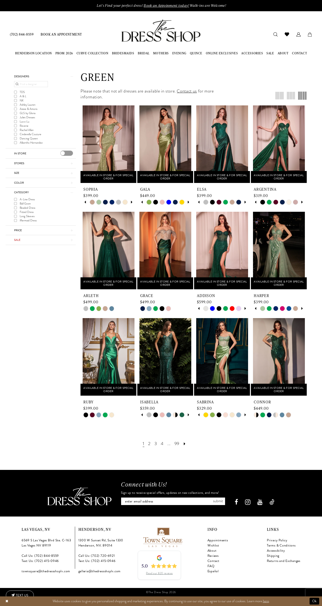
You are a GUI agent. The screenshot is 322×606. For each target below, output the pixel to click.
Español (213, 571)
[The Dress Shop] (79, 496)
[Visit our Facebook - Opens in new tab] (236, 502)
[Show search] (275, 34)
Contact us (187, 91)
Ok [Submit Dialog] (314, 601)
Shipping (273, 555)
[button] (298, 34)
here (266, 601)
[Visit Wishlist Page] (287, 34)
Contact (213, 560)
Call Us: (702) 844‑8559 (40, 555)
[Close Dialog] (7, 601)
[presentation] (66, 153)
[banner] (161, 31)
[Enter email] (173, 501)
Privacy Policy (277, 540)
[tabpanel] (92, 202)
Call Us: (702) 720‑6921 (96, 555)
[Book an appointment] (61, 34)
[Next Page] (185, 443)
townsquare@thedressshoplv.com (46, 571)
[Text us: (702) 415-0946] (20, 595)
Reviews (213, 555)
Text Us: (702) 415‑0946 (40, 560)
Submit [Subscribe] (218, 501)
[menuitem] (21, 34)
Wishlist (213, 545)
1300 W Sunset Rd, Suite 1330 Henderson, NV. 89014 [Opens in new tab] (100, 543)
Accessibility (276, 550)
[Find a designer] (31, 84)
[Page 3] (155, 443)
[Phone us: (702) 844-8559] (21, 34)
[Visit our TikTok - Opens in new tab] (272, 502)
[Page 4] (162, 443)
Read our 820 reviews (159, 573)
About (212, 550)
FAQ (211, 565)
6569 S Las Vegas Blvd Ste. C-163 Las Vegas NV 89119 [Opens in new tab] (46, 543)
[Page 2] (149, 443)
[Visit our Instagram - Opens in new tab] (248, 502)
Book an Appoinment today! (166, 5)
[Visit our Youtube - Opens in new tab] (260, 502)
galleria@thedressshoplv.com (99, 571)
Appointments (217, 540)
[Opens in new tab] (162, 536)
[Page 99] (177, 443)
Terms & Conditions (281, 545)
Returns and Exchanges (283, 560)
